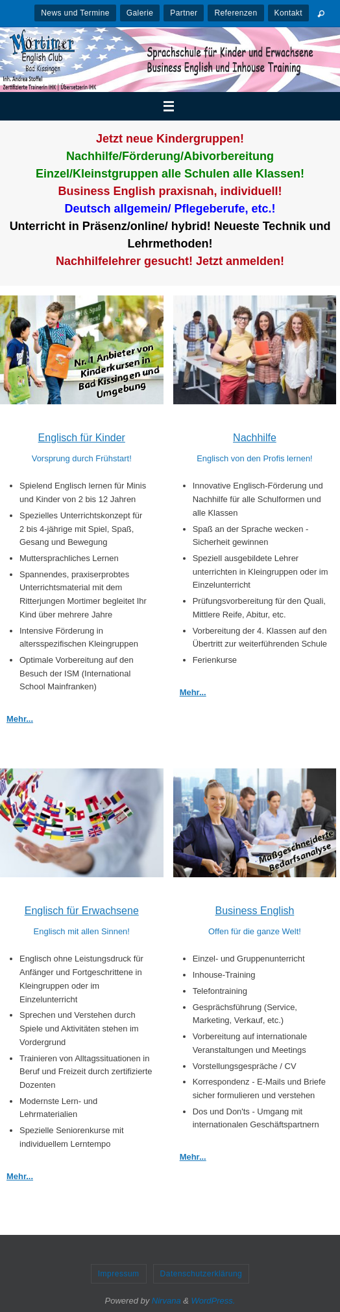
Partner (183, 12)
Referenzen (235, 12)
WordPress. (213, 1301)
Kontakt (288, 12)
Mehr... (19, 719)
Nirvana (166, 1301)
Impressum (119, 1273)
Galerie (140, 12)
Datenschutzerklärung (201, 1273)
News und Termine (75, 12)
